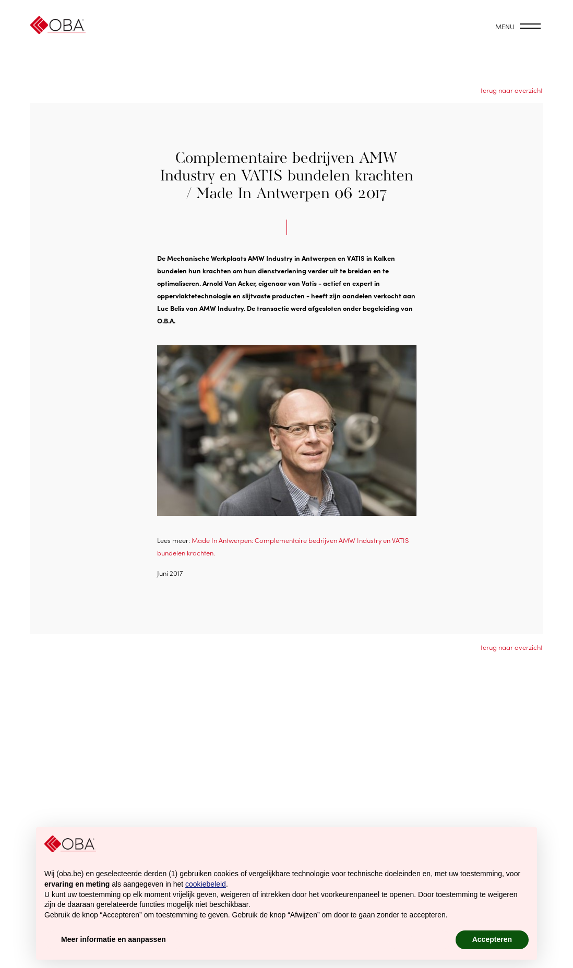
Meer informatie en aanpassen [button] (113, 939)
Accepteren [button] (492, 939)
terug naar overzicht (512, 90)
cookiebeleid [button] (205, 884)
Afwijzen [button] (420, 939)
